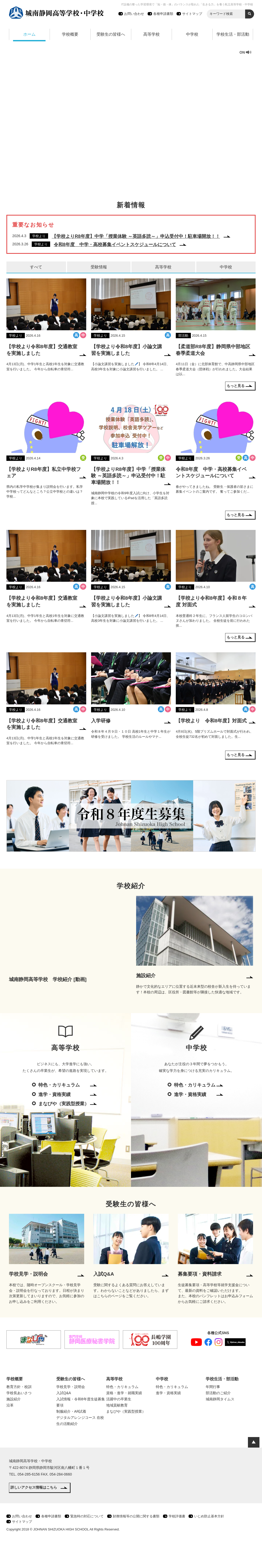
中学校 (192, 34)
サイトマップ (192, 14)
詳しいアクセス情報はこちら (33, 1487)
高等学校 (151, 34)
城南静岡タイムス (220, 1399)
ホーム (29, 34)
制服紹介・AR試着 (71, 1411)
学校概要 (70, 34)
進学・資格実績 (54, 1094)
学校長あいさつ (18, 1393)
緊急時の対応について (87, 1516)
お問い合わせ (134, 14)
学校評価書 (177, 1516)
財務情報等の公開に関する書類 (136, 1516)
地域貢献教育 (117, 1405)
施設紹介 (13, 1399)
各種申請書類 (163, 14)
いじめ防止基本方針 (209, 1516)
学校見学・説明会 (70, 1387)
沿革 (10, 1405)
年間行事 (213, 1387)
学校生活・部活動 (232, 34)
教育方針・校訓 (18, 1387)
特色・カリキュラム (59, 1085)
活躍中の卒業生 (118, 1399)
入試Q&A (63, 1393)
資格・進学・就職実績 (124, 1393)
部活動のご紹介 (218, 1393)
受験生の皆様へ (110, 34)
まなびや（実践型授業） (63, 1103)
